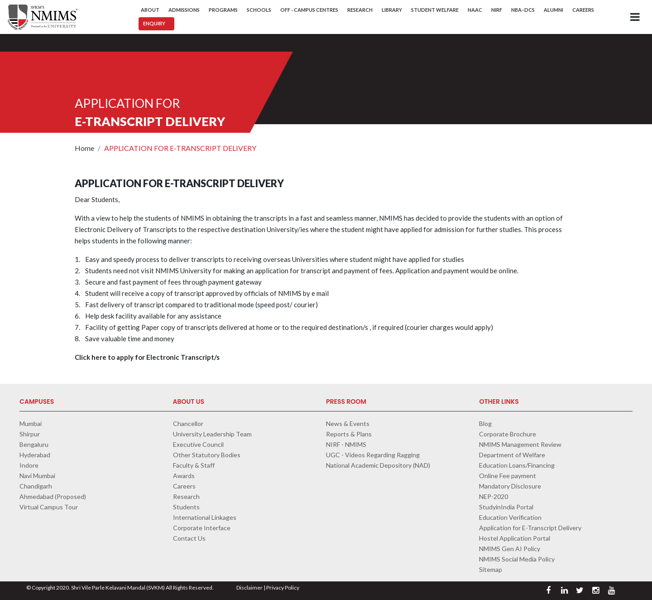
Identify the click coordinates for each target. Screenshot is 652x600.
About (150, 10)
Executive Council (198, 444)
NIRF (496, 10)
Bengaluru (33, 444)
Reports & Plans (349, 434)
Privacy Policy (282, 587)
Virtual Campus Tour (48, 507)
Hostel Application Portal (514, 538)
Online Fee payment (507, 475)
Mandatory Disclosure (510, 486)
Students (186, 507)
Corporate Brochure (507, 434)
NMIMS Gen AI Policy (509, 548)
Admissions (184, 10)
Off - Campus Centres (309, 10)
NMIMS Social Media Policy (517, 559)
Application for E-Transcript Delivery (530, 528)
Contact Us (189, 538)
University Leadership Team (212, 434)
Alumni (553, 10)
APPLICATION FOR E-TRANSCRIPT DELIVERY (180, 148)
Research (360, 10)
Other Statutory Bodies (206, 455)
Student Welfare (435, 10)
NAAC (475, 10)
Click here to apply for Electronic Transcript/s (147, 357)
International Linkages (204, 517)
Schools (259, 10)
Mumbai (30, 423)
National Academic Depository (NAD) (378, 465)
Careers (583, 10)
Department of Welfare (512, 455)
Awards (184, 475)
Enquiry (154, 23)
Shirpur (29, 434)
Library (392, 10)
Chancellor (188, 423)
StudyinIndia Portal (506, 507)
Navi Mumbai (37, 475)
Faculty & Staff (194, 465)
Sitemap (490, 569)
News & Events (347, 423)
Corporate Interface (201, 528)
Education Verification (510, 517)
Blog (485, 423)
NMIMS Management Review (520, 444)
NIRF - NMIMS (346, 444)
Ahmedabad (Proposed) (52, 496)
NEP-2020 (493, 496)
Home (84, 148)
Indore (28, 465)
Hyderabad (34, 455)
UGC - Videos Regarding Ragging (373, 455)
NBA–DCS (523, 10)
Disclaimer (249, 587)
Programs (223, 10)
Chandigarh (35, 486)
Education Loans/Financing (517, 465)
